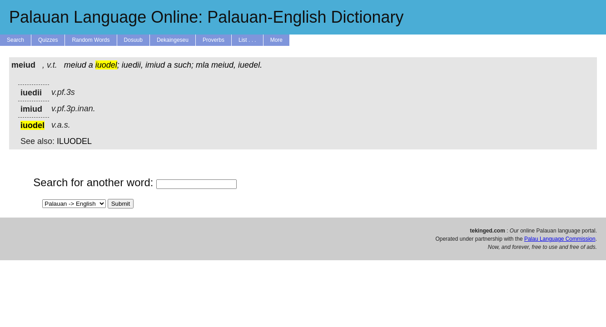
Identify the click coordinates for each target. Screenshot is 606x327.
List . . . (247, 40)
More (276, 40)
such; (184, 64)
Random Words (90, 40)
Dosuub (133, 40)
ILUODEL (74, 141)
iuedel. (250, 64)
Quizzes (48, 40)
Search (15, 40)
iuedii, (132, 64)
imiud (155, 64)
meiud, (223, 64)
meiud (75, 64)
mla (202, 64)
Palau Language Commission (560, 239)
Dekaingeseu (173, 40)
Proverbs (213, 40)
